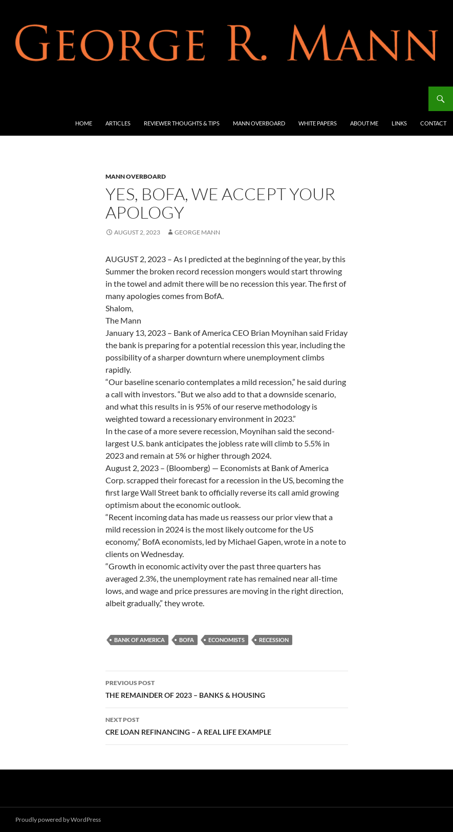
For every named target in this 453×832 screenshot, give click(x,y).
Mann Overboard (259, 123)
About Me (364, 123)
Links (399, 123)
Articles (118, 123)
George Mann (197, 232)
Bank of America (139, 639)
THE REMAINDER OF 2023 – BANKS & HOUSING (226, 688)
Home (83, 123)
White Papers (317, 123)
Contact (433, 123)
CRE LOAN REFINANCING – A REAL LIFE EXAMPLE (226, 725)
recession (274, 639)
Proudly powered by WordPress (58, 819)
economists (226, 639)
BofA (186, 639)
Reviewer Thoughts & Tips (182, 123)
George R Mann (46, 98)
